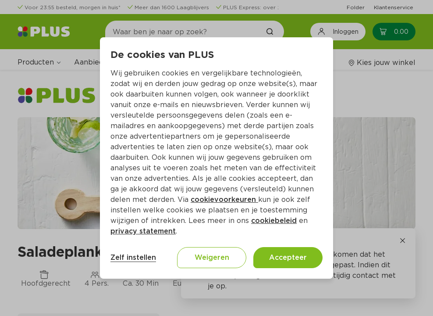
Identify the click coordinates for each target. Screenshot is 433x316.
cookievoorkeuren (224, 199)
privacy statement (143, 231)
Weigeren (212, 257)
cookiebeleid (274, 220)
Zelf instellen (133, 257)
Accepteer (288, 257)
